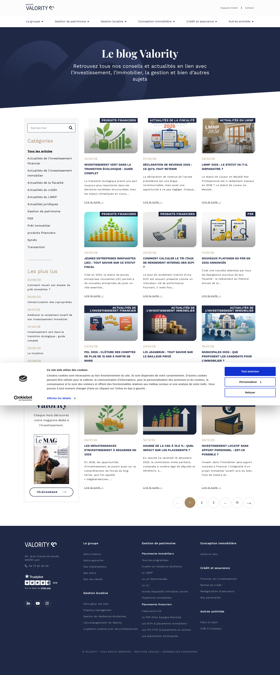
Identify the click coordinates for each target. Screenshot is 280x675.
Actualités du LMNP (42, 197)
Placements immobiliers (158, 553)
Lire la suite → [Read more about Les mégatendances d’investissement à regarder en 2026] (94, 487)
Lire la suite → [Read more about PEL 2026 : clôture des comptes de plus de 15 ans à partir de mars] (94, 389)
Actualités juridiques (43, 204)
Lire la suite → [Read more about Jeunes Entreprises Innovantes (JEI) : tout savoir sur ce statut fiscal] (94, 295)
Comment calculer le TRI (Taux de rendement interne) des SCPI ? (168, 263)
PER (30, 218)
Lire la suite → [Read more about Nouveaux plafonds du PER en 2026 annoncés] (211, 295)
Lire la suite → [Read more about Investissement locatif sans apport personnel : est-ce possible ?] (211, 487)
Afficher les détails (59, 667)
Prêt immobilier (39, 225)
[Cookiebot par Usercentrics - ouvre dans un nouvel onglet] (23, 668)
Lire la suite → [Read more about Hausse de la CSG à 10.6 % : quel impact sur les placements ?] (152, 487)
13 (239, 500)
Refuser (250, 662)
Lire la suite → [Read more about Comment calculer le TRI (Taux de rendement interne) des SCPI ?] (152, 295)
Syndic (32, 240)
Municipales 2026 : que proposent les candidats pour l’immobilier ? (227, 356)
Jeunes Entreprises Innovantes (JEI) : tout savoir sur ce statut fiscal (110, 263)
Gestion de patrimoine (44, 211)
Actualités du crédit (42, 190)
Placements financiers (157, 604)
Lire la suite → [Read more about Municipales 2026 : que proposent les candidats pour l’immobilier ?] (211, 389)
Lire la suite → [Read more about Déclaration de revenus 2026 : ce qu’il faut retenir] (152, 202)
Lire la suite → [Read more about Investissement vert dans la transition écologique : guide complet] (94, 202)
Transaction (36, 247)
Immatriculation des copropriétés (50, 302)
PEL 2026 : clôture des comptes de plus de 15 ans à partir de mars (109, 356)
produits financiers (42, 232)
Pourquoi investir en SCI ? (45, 366)
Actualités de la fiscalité (45, 182)
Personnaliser (250, 651)
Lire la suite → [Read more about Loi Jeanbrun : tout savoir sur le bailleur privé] (152, 389)
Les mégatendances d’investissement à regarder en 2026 (110, 450)
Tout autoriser (250, 641)
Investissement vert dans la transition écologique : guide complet (46, 336)
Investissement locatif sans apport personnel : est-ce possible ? (225, 450)
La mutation (36, 353)
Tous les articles (40, 151)
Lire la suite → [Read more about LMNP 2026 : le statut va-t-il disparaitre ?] (211, 202)
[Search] (70, 128)
